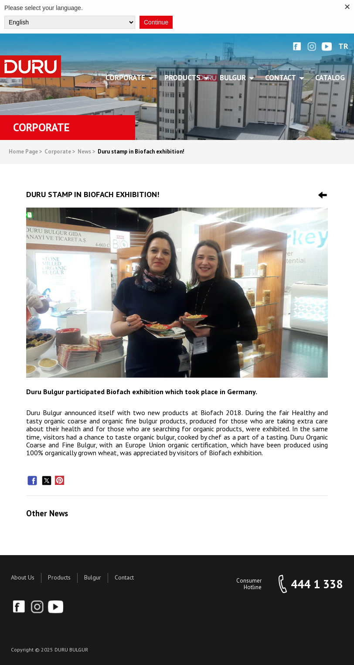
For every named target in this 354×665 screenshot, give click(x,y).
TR (343, 46)
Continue (156, 22)
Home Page (25, 152)
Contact (124, 577)
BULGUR (234, 77)
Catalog (330, 77)
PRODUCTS (184, 77)
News (86, 152)
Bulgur (92, 577)
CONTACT (282, 77)
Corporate (59, 152)
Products (59, 577)
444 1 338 (317, 584)
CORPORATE (127, 77)
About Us (22, 577)
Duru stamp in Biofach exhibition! (141, 152)
